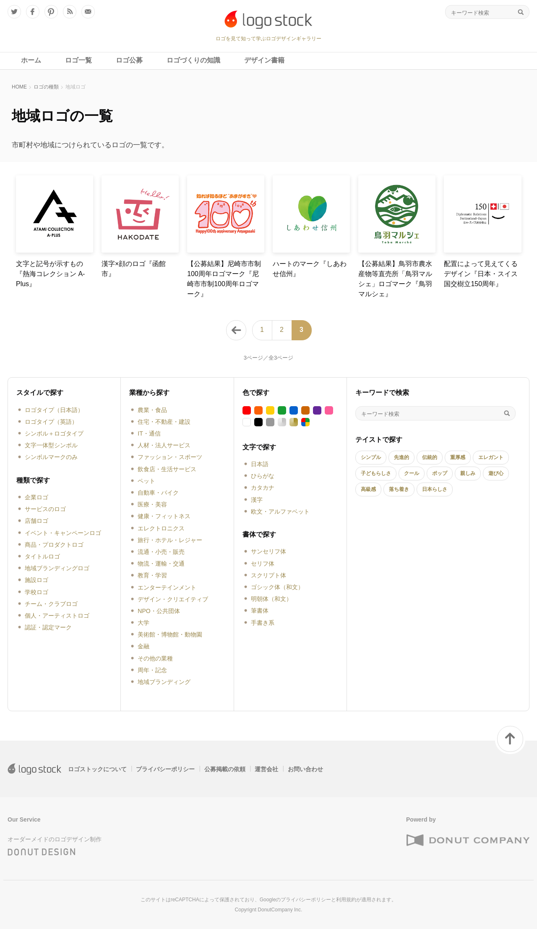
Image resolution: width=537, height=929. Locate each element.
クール (411, 473)
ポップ (439, 473)
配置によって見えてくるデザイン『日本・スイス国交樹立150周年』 (481, 273)
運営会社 (266, 769)
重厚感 (457, 457)
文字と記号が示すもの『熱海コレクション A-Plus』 (50, 273)
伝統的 (429, 457)
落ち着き (399, 489)
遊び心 (495, 473)
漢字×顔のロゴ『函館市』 (134, 268)
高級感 (368, 489)
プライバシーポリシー (165, 769)
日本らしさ (434, 489)
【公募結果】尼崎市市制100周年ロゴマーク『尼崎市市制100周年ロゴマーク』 (224, 278)
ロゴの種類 (46, 87)
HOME (19, 87)
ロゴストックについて (97, 769)
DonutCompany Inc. (280, 910)
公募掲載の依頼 (224, 769)
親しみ (467, 473)
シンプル (371, 457)
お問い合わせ (305, 769)
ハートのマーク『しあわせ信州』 (310, 268)
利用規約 (346, 900)
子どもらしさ (376, 473)
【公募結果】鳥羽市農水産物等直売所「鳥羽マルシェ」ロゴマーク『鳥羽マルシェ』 (395, 278)
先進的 (401, 457)
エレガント (490, 457)
